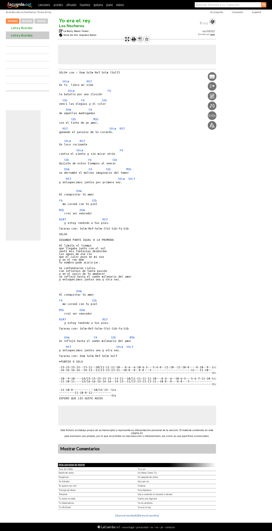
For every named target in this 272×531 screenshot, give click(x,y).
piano (109, 5)
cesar (212, 34)
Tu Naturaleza (66, 503)
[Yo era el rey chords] (126, 515)
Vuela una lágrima (147, 498)
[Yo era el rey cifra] (148, 515)
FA (109, 91)
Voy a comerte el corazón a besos (155, 494)
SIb (65, 100)
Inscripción (216, 12)
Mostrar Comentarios (80, 448)
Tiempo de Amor (67, 490)
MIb (95, 119)
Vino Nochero (144, 490)
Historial (41, 21)
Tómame (63, 494)
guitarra (98, 5)
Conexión (237, 12)
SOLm (66, 81)
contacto (170, 527)
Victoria (141, 485)
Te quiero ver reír (68, 485)
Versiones (12, 21)
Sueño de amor (66, 472)
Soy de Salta (66, 469)
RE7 (89, 81)
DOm (68, 110)
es (151, 527)
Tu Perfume (65, 507)
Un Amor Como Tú (147, 472)
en (156, 527)
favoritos (85, 5)
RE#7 (62, 219)
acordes (58, 5)
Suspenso (64, 477)
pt (162, 527)
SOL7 (131, 179)
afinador (71, 5)
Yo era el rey (75, 20)
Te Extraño (64, 481)
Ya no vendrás (145, 503)
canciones (44, 5)
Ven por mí (143, 481)
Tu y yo (142, 469)
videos (120, 5)
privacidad (142, 527)
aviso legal (128, 527)
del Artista (27, 21)
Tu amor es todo (67, 498)
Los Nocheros (71, 25)
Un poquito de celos (148, 477)
